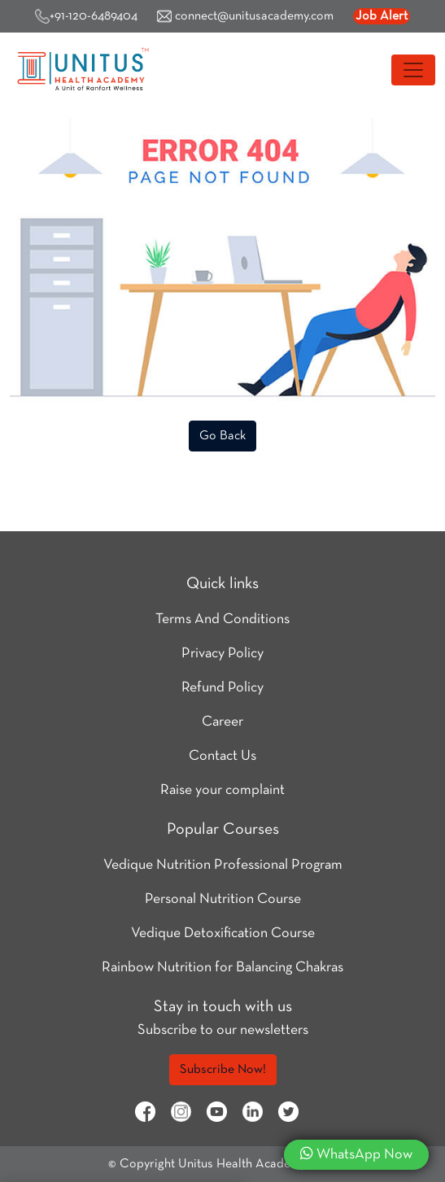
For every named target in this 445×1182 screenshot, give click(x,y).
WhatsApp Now (356, 1153)
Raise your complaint (222, 790)
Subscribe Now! (223, 1069)
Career (222, 722)
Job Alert (382, 16)
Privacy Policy (222, 654)
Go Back (222, 436)
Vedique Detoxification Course (223, 933)
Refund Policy (222, 688)
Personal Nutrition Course (223, 899)
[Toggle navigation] (413, 70)
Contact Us (222, 756)
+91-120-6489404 (86, 16)
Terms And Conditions (222, 619)
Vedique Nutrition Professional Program (222, 865)
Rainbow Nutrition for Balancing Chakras (222, 968)
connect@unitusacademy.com (245, 16)
